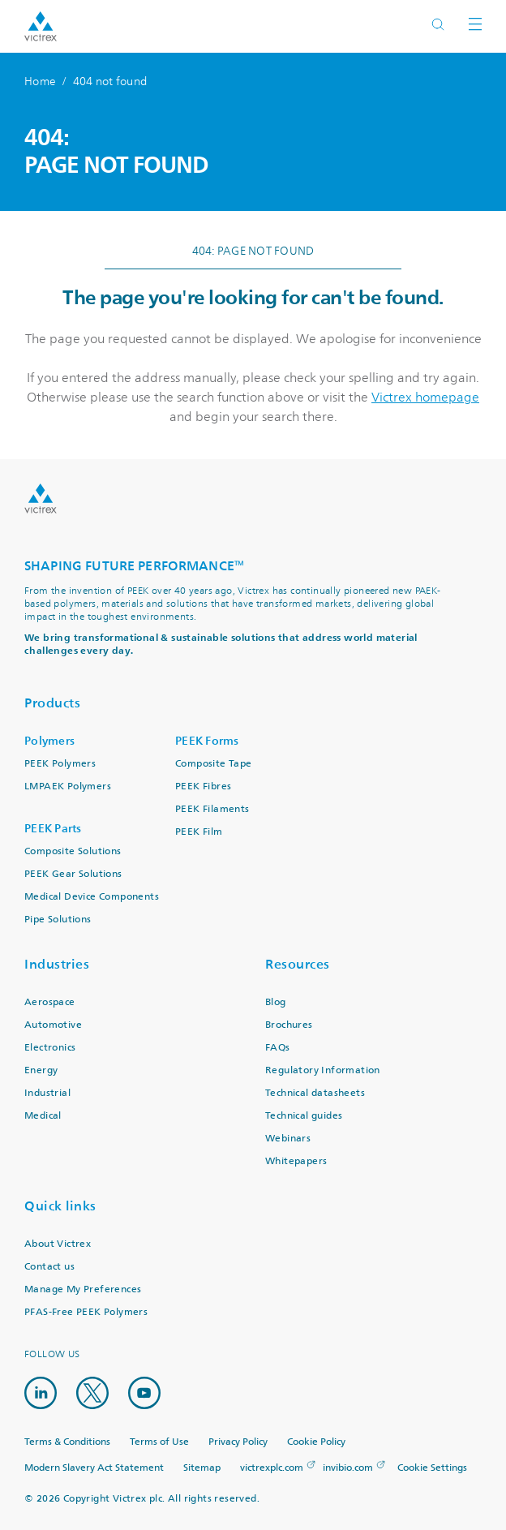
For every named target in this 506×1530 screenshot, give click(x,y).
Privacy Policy (238, 1441)
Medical (43, 1115)
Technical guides (303, 1115)
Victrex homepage (425, 397)
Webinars (288, 1138)
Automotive (53, 1025)
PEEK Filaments (212, 809)
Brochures (289, 1025)
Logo (40, 498)
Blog (275, 1002)
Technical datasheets (315, 1093)
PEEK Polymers (60, 763)
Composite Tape (213, 763)
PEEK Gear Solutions (73, 874)
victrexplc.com (271, 1467)
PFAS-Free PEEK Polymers (86, 1312)
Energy (41, 1070)
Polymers (49, 741)
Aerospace (49, 1002)
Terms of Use (159, 1441)
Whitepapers (296, 1161)
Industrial (47, 1093)
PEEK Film (199, 831)
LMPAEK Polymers (67, 786)
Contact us (49, 1266)
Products (52, 703)
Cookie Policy (316, 1441)
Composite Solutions (73, 851)
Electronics (49, 1047)
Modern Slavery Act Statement (94, 1467)
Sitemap (202, 1467)
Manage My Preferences (82, 1289)
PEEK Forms (207, 741)
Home (40, 81)
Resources (297, 964)
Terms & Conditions (67, 1441)
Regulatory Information (322, 1070)
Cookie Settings (432, 1468)
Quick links (60, 1206)
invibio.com (348, 1467)
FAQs (277, 1047)
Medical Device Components (91, 896)
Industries (56, 964)
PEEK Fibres (203, 786)
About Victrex (57, 1244)
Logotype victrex (40, 26)
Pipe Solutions (58, 919)
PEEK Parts (53, 829)
